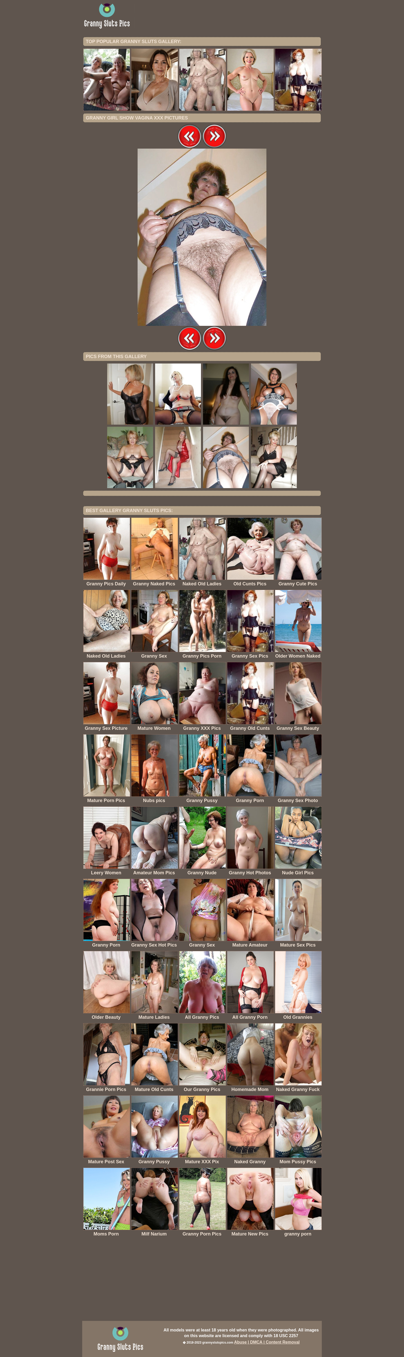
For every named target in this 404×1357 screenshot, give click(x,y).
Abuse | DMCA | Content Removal (267, 1342)
